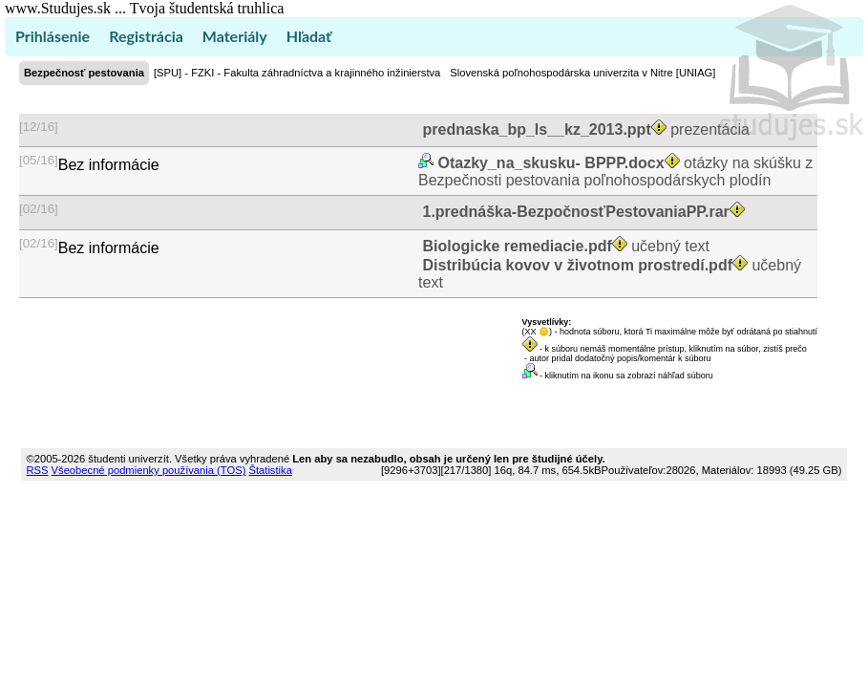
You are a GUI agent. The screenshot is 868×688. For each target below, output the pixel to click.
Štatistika (269, 470)
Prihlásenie (52, 36)
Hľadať (308, 36)
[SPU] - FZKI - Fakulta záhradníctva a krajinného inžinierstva (297, 72)
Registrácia (146, 36)
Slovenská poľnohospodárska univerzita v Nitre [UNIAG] (582, 72)
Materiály (234, 36)
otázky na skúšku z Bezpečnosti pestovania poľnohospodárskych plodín (615, 171)
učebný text (563, 246)
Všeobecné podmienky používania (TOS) (149, 470)
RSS (37, 470)
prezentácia (584, 129)
